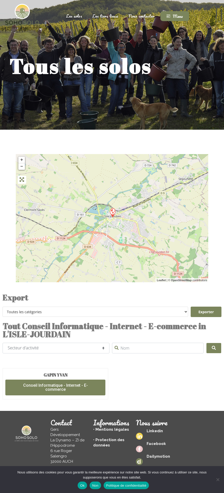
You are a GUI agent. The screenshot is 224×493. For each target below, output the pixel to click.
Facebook (156, 443)
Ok (82, 485)
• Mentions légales (111, 429)
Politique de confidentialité (126, 485)
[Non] (217, 479)
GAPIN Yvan (55, 375)
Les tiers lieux (105, 15)
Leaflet (161, 280)
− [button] (21, 166)
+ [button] (21, 160)
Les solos (74, 15)
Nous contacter (142, 15)
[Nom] (157, 348)
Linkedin (155, 431)
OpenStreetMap (181, 280)
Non (95, 485)
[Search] (213, 348)
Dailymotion (158, 456)
